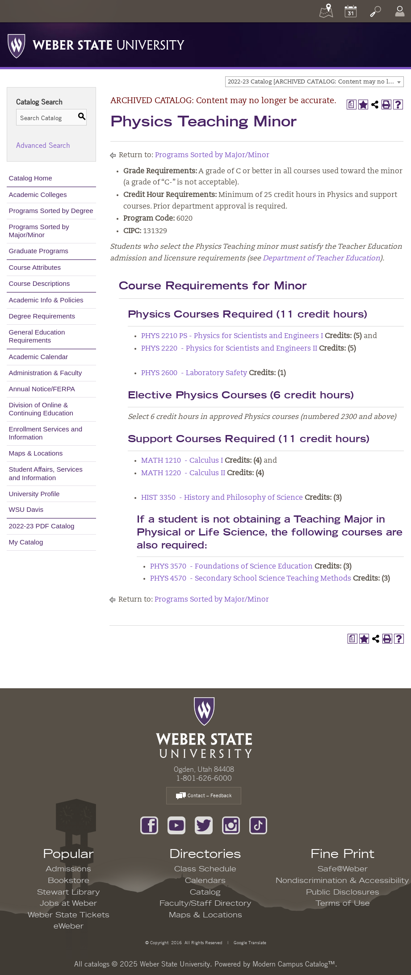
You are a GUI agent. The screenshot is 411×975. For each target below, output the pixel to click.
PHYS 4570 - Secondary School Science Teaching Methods (250, 578)
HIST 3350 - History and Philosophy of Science (222, 498)
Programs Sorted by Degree (51, 210)
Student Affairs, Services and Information (46, 473)
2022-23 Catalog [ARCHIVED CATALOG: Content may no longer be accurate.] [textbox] (315, 82)
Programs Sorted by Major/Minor (39, 231)
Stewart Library (68, 892)
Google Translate (249, 942)
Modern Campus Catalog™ (293, 963)
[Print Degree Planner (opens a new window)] (351, 104)
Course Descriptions (39, 283)
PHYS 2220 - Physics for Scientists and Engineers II (229, 348)
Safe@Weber (343, 869)
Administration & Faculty (45, 373)
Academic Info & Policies (46, 300)
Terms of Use (342, 903)
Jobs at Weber (68, 903)
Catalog (205, 892)
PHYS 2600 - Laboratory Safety (194, 373)
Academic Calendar (38, 356)
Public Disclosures (342, 892)
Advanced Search (43, 145)
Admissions (68, 869)
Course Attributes (35, 267)
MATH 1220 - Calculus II (183, 473)
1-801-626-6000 (204, 778)
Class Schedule (205, 869)
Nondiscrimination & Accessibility (342, 880)
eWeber (69, 926)
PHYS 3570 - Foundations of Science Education (231, 566)
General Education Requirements (37, 336)
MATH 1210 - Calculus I (182, 460)
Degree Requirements (42, 316)
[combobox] (314, 81)
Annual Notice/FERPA (42, 389)
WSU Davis (26, 509)
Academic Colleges (38, 194)
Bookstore (68, 880)
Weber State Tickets (68, 915)
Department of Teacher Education (321, 258)
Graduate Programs (38, 251)
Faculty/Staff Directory (205, 903)
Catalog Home (30, 178)
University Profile (34, 494)
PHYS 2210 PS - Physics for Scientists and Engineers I (232, 336)
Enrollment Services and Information (46, 433)
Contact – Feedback (204, 796)
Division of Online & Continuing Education (41, 409)
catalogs (96, 963)
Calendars (205, 880)
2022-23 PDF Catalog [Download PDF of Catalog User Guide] (42, 526)
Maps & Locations (36, 453)
